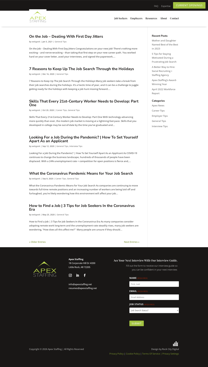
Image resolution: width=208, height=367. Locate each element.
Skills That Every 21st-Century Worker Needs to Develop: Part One (83, 103)
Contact (174, 18)
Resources (151, 18)
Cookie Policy (133, 353)
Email (138, 291)
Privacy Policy (116, 353)
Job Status (142, 304)
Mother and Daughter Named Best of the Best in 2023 (165, 44)
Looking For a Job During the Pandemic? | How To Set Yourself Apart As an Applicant (83, 139)
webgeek (36, 41)
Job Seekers (120, 18)
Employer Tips (160, 115)
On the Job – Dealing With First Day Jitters (66, 36)
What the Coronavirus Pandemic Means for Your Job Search (81, 173)
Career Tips (61, 110)
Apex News (158, 105)
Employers (136, 18)
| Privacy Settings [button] (170, 353)
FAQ (156, 6)
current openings (189, 5)
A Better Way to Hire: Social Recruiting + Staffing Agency (163, 71)
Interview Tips (75, 146)
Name (138, 278)
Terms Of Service (151, 353)
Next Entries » (131, 241)
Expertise (166, 6)
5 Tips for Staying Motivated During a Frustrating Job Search (164, 57)
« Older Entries (37, 241)
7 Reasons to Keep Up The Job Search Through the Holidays (81, 68)
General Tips (61, 41)
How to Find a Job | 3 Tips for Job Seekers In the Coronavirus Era (82, 207)
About (163, 18)
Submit (137, 323)
